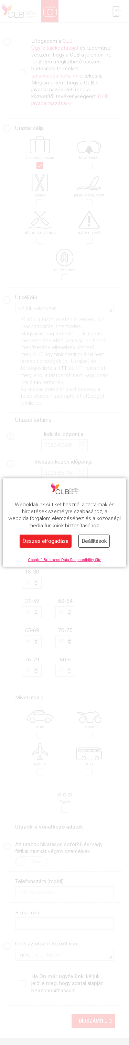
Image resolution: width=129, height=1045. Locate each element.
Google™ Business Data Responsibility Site (64, 560)
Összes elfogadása (45, 541)
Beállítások (94, 541)
